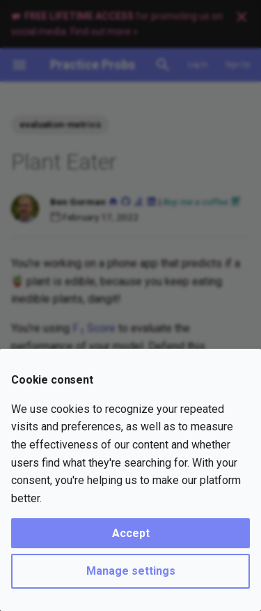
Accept (131, 533)
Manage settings (130, 571)
